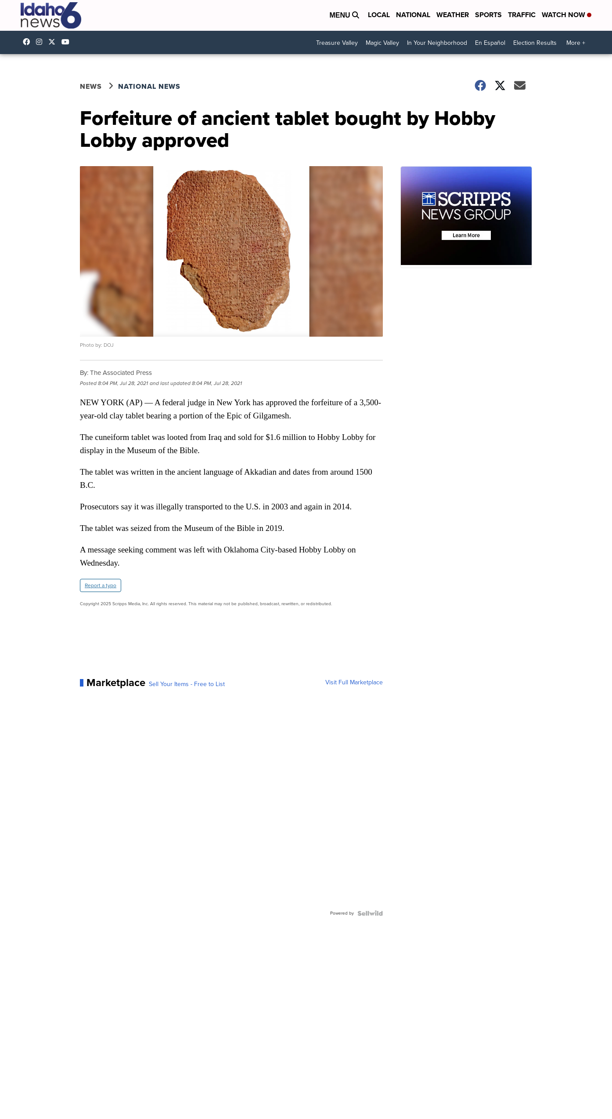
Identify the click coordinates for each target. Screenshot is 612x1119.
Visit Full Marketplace (354, 682)
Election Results (535, 42)
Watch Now (566, 15)
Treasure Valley (337, 42)
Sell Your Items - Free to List (187, 684)
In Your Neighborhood (437, 42)
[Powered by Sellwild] (370, 913)
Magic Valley (382, 42)
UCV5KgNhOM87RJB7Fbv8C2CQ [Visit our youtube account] (67, 41)
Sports (488, 15)
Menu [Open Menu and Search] (344, 15)
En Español (490, 42)
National (413, 15)
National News (149, 86)
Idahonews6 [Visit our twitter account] (54, 41)
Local (379, 15)
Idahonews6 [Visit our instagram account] (41, 41)
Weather (452, 15)
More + (575, 42)
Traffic (522, 15)
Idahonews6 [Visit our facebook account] (28, 41)
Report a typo (100, 585)
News (91, 86)
